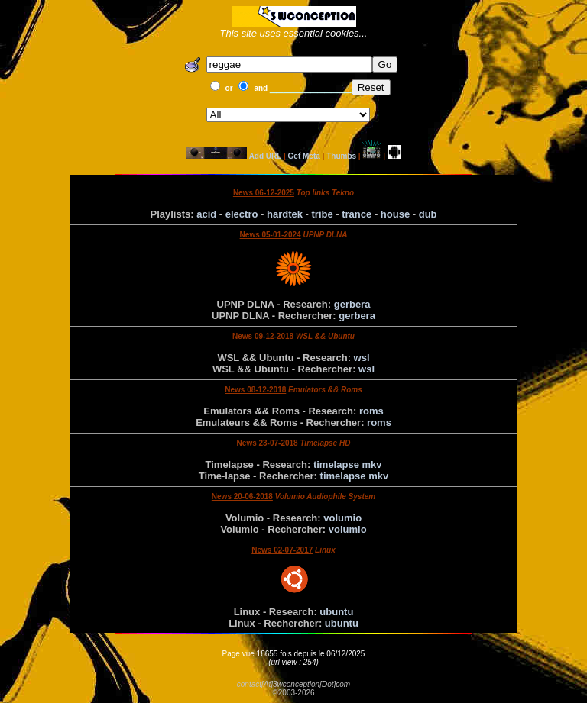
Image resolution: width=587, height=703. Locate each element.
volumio (342, 518)
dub (428, 214)
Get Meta (304, 156)
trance (356, 214)
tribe (322, 214)
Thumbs (341, 156)
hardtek (285, 214)
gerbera (352, 304)
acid (206, 214)
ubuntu (336, 612)
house (395, 214)
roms (371, 411)
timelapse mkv (347, 464)
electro (241, 214)
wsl (362, 357)
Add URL (265, 156)
